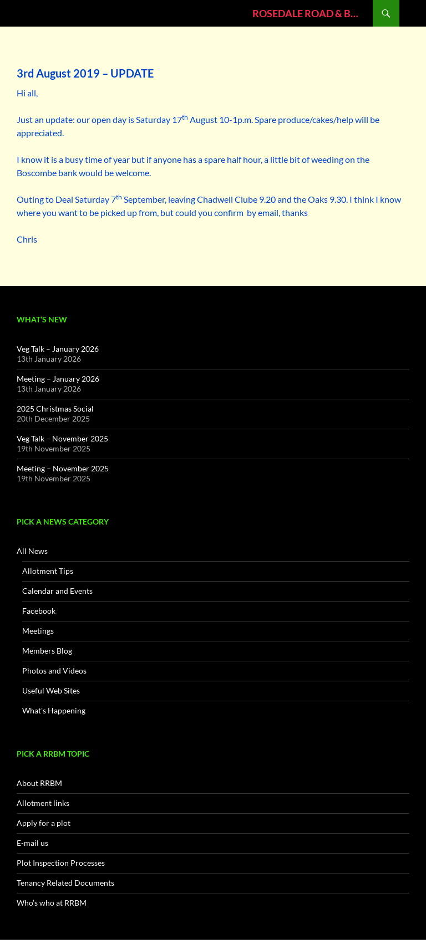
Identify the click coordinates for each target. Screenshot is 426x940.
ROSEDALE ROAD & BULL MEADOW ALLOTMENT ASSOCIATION (307, 13)
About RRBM (39, 783)
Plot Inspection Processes (61, 862)
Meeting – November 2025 (63, 468)
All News (32, 551)
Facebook (38, 610)
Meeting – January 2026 (58, 378)
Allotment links (43, 803)
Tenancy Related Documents (65, 882)
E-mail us (32, 842)
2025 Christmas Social (55, 408)
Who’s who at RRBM (52, 902)
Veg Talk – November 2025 (62, 438)
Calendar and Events (57, 590)
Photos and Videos (54, 670)
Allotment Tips (47, 571)
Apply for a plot (43, 823)
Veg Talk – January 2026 (58, 348)
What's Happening (53, 710)
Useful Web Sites (51, 690)
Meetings (38, 630)
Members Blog (47, 650)
